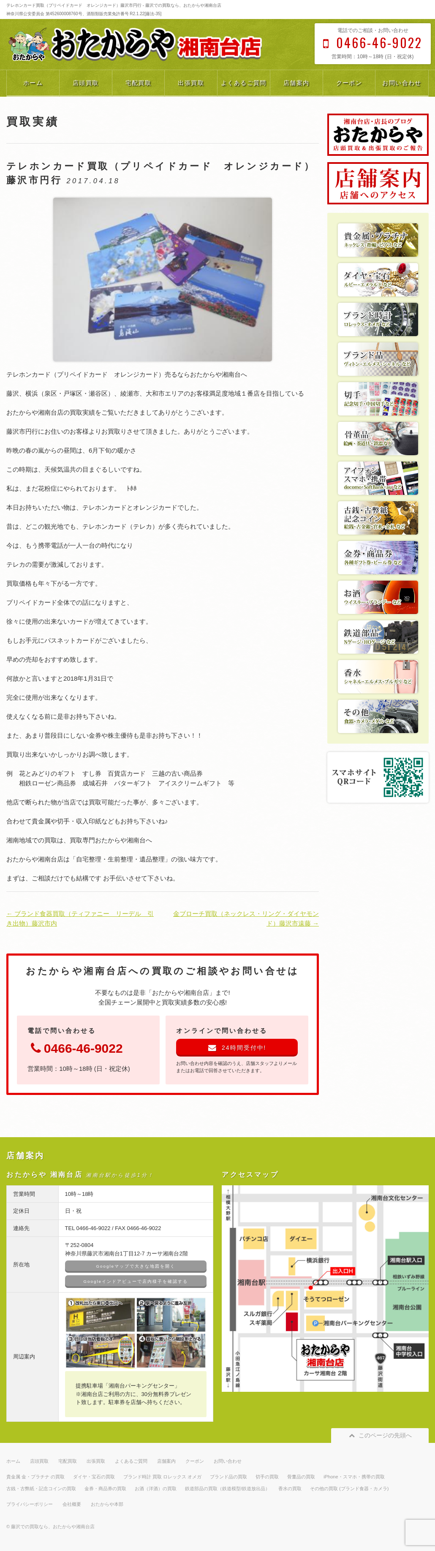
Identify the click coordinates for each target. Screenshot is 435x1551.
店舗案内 (296, 82)
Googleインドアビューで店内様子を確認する (136, 1281)
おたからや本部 (107, 1504)
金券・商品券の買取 (105, 1488)
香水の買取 (290, 1488)
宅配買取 (138, 82)
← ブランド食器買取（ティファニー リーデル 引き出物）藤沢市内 (80, 918)
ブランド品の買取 (228, 1476)
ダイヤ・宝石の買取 (94, 1476)
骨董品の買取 (301, 1476)
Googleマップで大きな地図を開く (135, 1266)
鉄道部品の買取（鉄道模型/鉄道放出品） (227, 1488)
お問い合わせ (401, 82)
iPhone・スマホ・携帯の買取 (354, 1476)
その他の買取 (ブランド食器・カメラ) (349, 1488)
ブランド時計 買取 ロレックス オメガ (162, 1476)
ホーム (33, 82)
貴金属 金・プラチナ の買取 (35, 1476)
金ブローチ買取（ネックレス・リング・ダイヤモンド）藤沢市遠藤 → (246, 918)
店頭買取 (86, 82)
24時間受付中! (237, 1047)
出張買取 (191, 82)
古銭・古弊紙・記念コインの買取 (41, 1488)
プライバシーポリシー (29, 1504)
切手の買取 (267, 1476)
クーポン (349, 82)
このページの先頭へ (380, 1435)
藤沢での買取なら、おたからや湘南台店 (53, 1526)
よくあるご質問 (243, 82)
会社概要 (72, 1504)
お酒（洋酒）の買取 (156, 1488)
